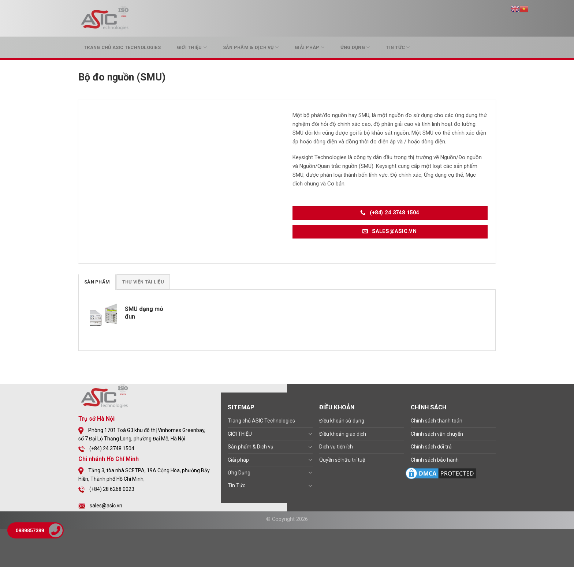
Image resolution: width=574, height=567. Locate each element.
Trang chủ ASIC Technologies (122, 47)
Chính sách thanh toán (436, 421)
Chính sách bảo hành (435, 460)
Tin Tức (398, 47)
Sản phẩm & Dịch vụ (251, 47)
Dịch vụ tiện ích (336, 447)
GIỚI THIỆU (192, 47)
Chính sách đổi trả (431, 447)
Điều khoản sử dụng (341, 421)
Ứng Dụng (355, 47)
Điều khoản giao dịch (342, 434)
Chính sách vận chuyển (437, 434)
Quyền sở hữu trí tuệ (342, 460)
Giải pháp (309, 47)
